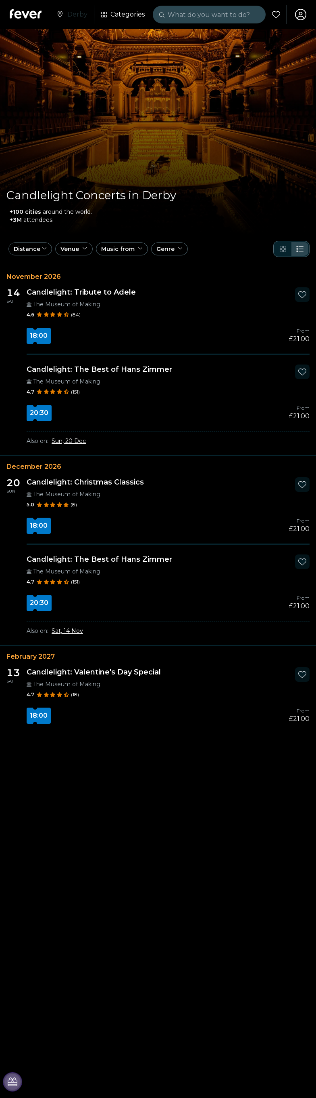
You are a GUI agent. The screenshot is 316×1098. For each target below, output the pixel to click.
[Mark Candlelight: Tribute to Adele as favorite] (302, 294)
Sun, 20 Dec (69, 441)
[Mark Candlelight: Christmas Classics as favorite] (302, 484)
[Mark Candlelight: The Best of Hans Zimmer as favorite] (302, 372)
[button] (30, 248)
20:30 (39, 413)
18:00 (39, 335)
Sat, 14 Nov (67, 630)
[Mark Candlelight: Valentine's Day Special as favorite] (302, 674)
